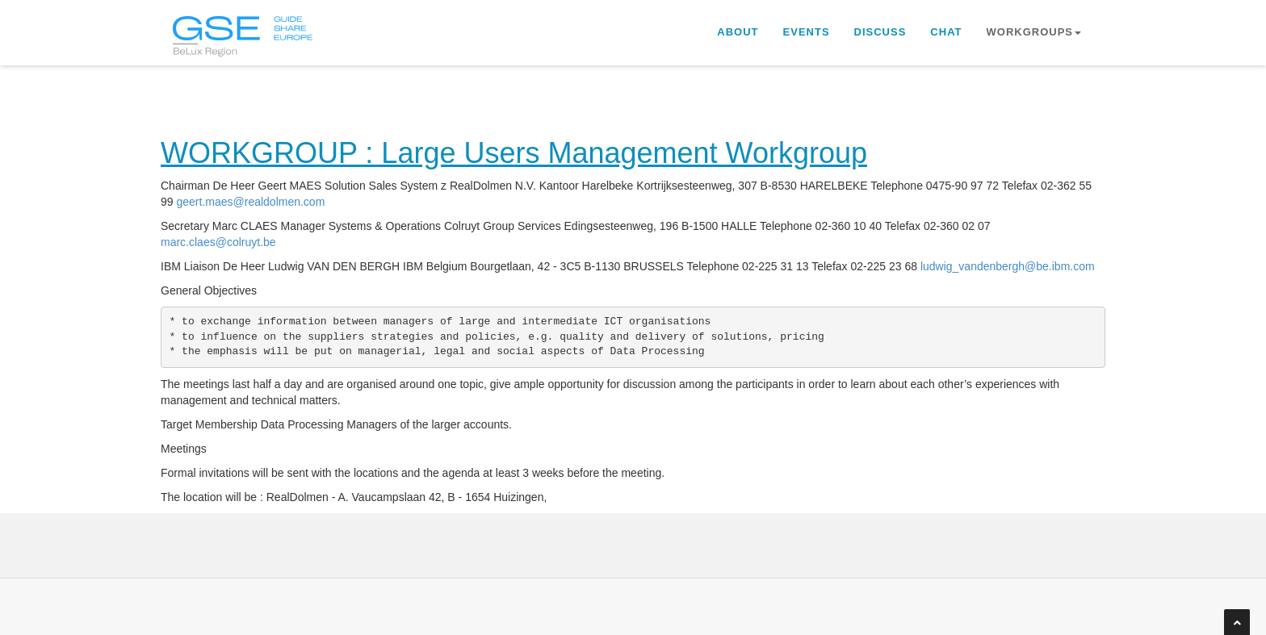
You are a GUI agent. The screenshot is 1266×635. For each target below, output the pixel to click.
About (737, 32)
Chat (946, 32)
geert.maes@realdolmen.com (250, 201)
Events (806, 32)
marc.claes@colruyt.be (218, 242)
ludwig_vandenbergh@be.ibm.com (1007, 266)
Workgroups (1034, 32)
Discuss (880, 32)
